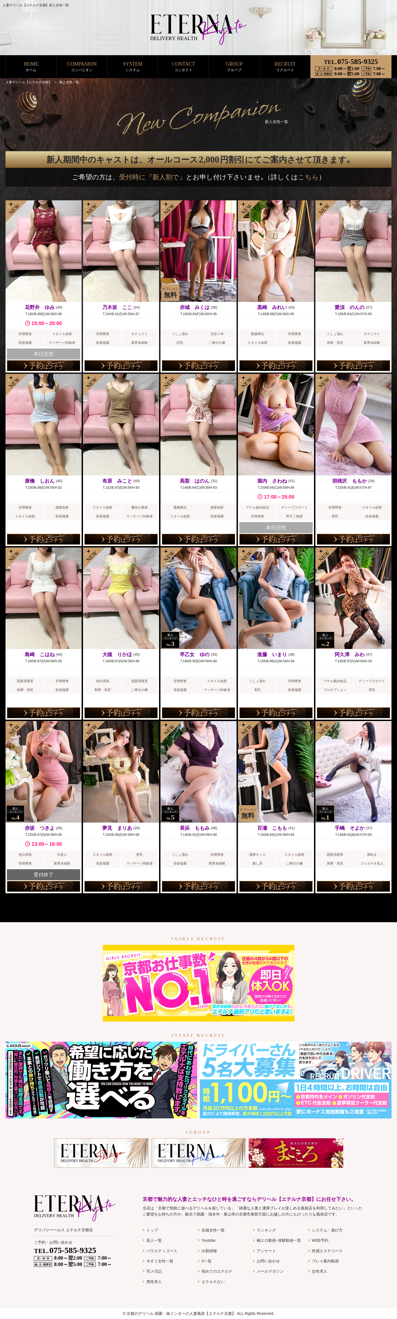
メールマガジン (270, 1271)
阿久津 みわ (349, 654)
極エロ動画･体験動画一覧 (279, 1240)
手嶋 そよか (349, 828)
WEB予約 (320, 1240)
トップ (152, 1230)
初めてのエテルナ (217, 1271)
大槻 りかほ (117, 654)
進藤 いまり (272, 654)
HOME (31, 67)
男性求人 (154, 1282)
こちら (308, 177)
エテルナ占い (213, 1282)
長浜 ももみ (195, 828)
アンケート (266, 1251)
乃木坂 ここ (117, 307)
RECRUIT (285, 67)
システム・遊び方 (327, 1230)
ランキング (266, 1230)
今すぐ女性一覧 (159, 1261)
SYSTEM (133, 67)
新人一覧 (154, 1240)
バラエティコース (161, 1251)
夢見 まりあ (117, 828)
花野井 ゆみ (40, 307)
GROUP (234, 67)
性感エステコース (327, 1251)
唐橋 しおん (40, 481)
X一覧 (207, 1261)
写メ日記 (154, 1271)
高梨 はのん (195, 481)
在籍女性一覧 (213, 1230)
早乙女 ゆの (195, 654)
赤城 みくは (195, 307)
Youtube (209, 1240)
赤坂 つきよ (40, 828)
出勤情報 (209, 1251)
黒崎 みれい (272, 307)
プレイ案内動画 (325, 1261)
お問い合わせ (268, 1261)
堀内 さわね (272, 481)
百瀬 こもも (272, 828)
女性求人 (319, 1271)
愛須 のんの (349, 307)
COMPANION (82, 67)
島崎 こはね (40, 654)
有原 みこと (117, 481)
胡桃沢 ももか (349, 481)
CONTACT (183, 67)
